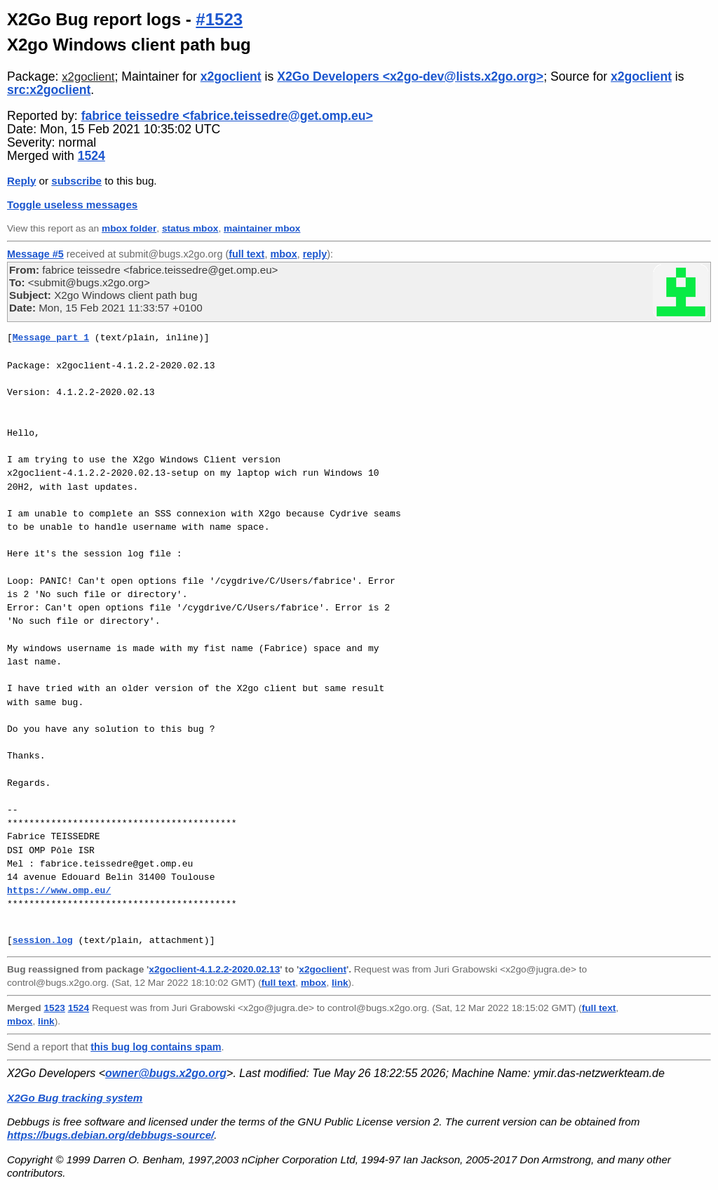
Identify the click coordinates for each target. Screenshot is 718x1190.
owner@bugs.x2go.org (165, 1073)
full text (246, 254)
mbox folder (129, 228)
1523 (54, 1008)
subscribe (76, 181)
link (340, 982)
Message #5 (35, 254)
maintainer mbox (262, 228)
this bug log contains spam (155, 1046)
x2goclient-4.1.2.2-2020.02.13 (214, 969)
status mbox (190, 228)
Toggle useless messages (72, 204)
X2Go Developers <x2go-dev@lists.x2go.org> (410, 76)
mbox (283, 254)
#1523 (219, 19)
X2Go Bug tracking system (74, 1098)
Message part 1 (51, 337)
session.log (43, 940)
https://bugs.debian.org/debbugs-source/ (110, 1135)
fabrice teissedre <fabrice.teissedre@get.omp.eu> (227, 116)
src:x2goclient (48, 90)
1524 (91, 156)
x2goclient (88, 76)
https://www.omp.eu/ (59, 890)
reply (315, 254)
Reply (21, 181)
